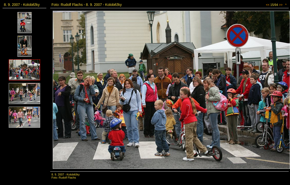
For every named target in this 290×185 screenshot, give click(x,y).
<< (267, 5)
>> (281, 5)
